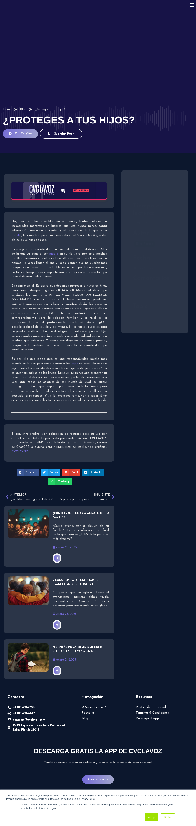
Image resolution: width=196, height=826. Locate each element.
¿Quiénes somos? (94, 707)
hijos (74, 363)
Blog (23, 109)
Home (7, 109)
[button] (28, 472)
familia (16, 235)
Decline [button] (168, 817)
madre (53, 253)
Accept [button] (151, 817)
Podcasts (88, 712)
